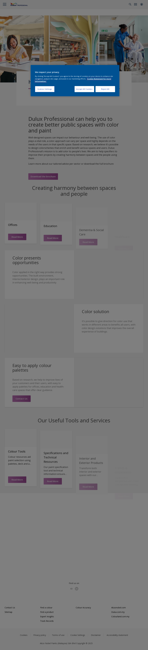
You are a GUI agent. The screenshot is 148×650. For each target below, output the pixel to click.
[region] (75, 80)
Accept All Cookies (84, 89)
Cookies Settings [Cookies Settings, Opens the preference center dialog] (44, 89)
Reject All (105, 89)
